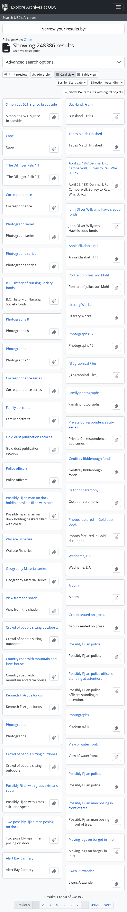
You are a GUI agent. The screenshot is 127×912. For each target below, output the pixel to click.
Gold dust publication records (29, 437)
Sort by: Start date (70, 82)
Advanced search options (30, 62)
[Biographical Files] (83, 363)
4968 (95, 905)
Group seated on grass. (87, 614)
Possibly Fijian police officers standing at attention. (91, 676)
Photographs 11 (18, 348)
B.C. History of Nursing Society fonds (29, 285)
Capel (10, 136)
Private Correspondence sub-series (91, 424)
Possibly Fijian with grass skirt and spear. (32, 788)
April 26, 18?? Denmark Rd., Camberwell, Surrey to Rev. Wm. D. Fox (93, 168)
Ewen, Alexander (81, 871)
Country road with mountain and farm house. (31, 661)
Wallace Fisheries (19, 539)
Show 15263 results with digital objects (94, 92)
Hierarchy (41, 74)
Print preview (15, 74)
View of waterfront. (83, 744)
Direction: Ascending (105, 82)
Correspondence (19, 194)
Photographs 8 (17, 319)
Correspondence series (24, 378)
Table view (86, 74)
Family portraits (18, 407)
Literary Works (80, 304)
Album (74, 585)
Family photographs (84, 393)
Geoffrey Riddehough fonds (90, 458)
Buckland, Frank (81, 104)
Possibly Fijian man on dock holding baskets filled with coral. (30, 500)
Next (107, 905)
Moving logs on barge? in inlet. (92, 839)
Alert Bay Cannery (19, 858)
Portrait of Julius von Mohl (89, 275)
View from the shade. (22, 598)
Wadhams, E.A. (80, 556)
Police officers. (17, 468)
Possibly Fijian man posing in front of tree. (91, 805)
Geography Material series (26, 568)
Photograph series (20, 224)
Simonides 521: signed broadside (31, 104)
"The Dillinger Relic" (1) (23, 165)
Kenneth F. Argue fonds (24, 695)
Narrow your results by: (63, 29)
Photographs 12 (81, 334)
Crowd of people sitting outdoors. (32, 627)
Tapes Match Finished (85, 134)
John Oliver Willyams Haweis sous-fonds (95, 212)
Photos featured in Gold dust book (91, 522)
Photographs (79, 715)
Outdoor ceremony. (84, 490)
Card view (65, 74)
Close (28, 39)
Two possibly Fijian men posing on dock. (30, 824)
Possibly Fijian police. (85, 644)
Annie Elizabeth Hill (83, 246)
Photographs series (21, 253)
